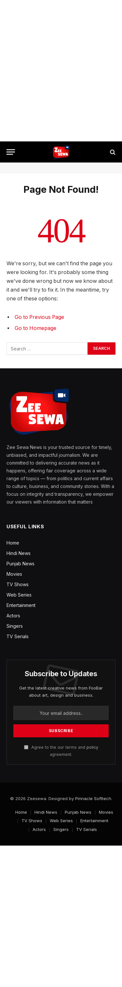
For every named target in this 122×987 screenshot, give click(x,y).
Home (13, 543)
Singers (15, 626)
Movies (14, 574)
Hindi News (19, 553)
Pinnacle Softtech (93, 798)
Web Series (19, 595)
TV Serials (18, 636)
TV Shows (18, 584)
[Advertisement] (61, 71)
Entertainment (21, 605)
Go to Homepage (35, 328)
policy (92, 747)
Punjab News (20, 563)
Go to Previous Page (39, 317)
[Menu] (11, 152)
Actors (13, 615)
